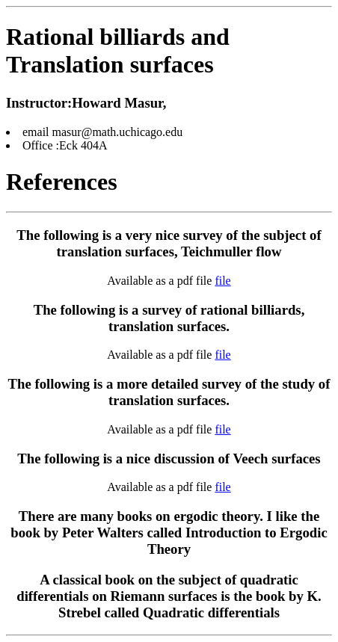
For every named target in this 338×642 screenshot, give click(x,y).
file (222, 280)
